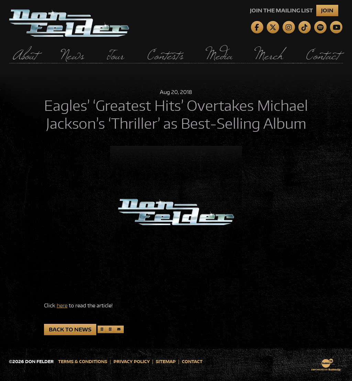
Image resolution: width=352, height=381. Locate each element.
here (62, 305)
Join (327, 10)
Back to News (70, 329)
